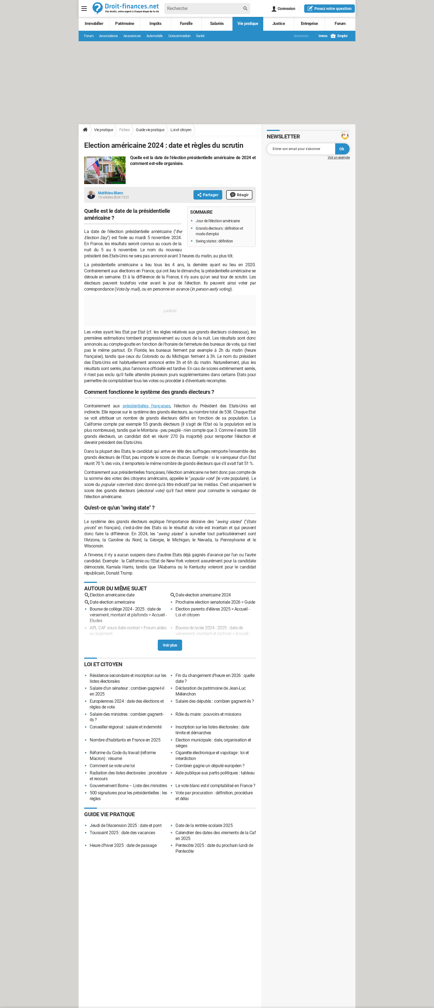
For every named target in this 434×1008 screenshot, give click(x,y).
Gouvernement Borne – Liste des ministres (128, 785)
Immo (320, 36)
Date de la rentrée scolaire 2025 (203, 825)
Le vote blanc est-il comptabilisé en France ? (215, 785)
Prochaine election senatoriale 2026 (208, 602)
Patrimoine (124, 23)
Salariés (217, 23)
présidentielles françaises (146, 406)
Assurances (132, 36)
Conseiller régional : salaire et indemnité (125, 727)
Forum (340, 23)
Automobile (154, 36)
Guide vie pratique (150, 130)
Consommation (179, 36)
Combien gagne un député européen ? (209, 765)
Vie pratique (247, 23)
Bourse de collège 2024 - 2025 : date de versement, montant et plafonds (125, 611)
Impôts (155, 23)
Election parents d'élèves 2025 (202, 609)
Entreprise (309, 23)
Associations (108, 36)
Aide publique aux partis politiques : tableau (215, 773)
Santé (200, 36)
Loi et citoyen (180, 130)
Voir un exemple (339, 157)
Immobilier (94, 23)
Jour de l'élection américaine (218, 221)
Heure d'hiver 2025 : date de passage (123, 845)
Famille (186, 23)
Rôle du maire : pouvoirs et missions (208, 714)
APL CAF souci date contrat (115, 627)
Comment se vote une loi (112, 765)
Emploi (339, 36)
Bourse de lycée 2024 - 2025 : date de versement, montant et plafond (209, 630)
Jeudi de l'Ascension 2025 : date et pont (125, 825)
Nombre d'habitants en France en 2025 (125, 740)
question (330, 8)
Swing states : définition (214, 241)
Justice (278, 23)
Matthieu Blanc (110, 193)
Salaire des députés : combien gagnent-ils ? (214, 701)
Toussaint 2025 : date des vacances (122, 832)
